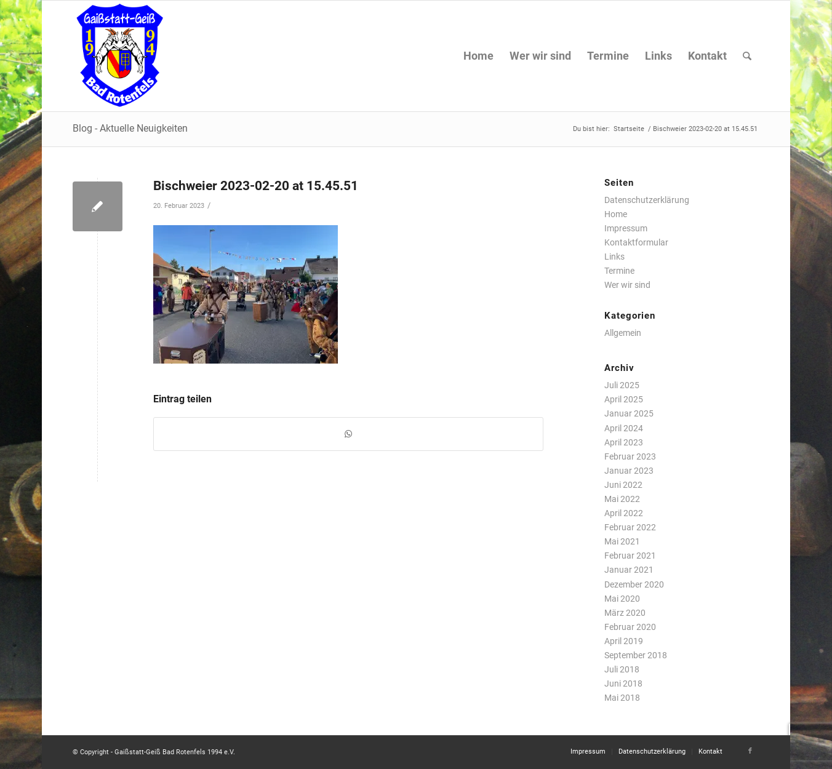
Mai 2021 (622, 541)
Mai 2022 (622, 499)
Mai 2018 (622, 698)
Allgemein (622, 333)
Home (615, 214)
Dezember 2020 (634, 584)
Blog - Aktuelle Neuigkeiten (130, 128)
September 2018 (635, 655)
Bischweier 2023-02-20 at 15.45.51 (255, 185)
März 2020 (625, 613)
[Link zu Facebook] (750, 751)
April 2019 (623, 641)
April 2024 (623, 428)
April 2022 (623, 513)
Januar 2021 (629, 570)
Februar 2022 (630, 527)
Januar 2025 (629, 413)
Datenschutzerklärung (646, 200)
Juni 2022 (623, 485)
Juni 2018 (623, 683)
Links (614, 256)
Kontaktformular (636, 242)
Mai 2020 (622, 599)
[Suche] (747, 56)
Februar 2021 (630, 555)
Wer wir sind (627, 285)
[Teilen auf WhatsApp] (348, 434)
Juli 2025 (621, 385)
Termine (619, 271)
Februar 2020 (630, 627)
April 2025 (623, 399)
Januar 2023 (629, 471)
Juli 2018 (621, 669)
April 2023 (623, 442)
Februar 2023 (630, 456)
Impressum (625, 228)
